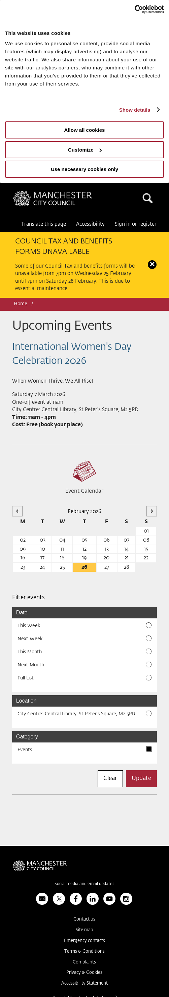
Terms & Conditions (84, 951)
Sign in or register (136, 224)
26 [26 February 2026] (84, 567)
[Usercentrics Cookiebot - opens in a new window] (134, 9)
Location (26, 701)
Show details (134, 110)
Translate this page (43, 224)
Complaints (84, 962)
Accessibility (90, 224)
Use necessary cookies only (84, 169)
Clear (110, 778)
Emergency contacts (84, 941)
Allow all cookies (84, 130)
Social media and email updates (84, 884)
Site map (84, 930)
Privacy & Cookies (84, 973)
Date (22, 612)
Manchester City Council (52, 200)
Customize (85, 150)
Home (20, 303)
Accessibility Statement (84, 983)
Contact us (84, 919)
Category (27, 736)
